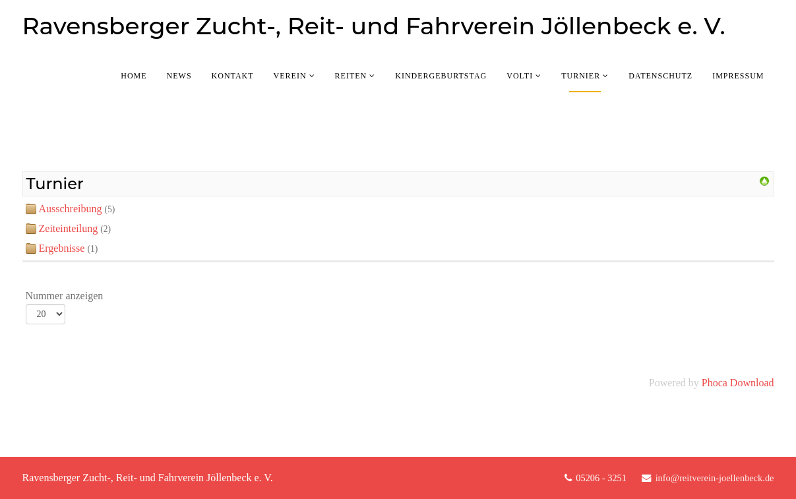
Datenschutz (660, 75)
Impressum (738, 75)
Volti (519, 75)
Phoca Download (738, 382)
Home (133, 75)
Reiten (351, 75)
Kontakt (233, 75)
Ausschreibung (70, 208)
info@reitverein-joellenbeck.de (715, 478)
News (179, 75)
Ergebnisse (62, 248)
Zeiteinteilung (68, 228)
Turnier (580, 75)
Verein (290, 75)
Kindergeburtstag (441, 75)
